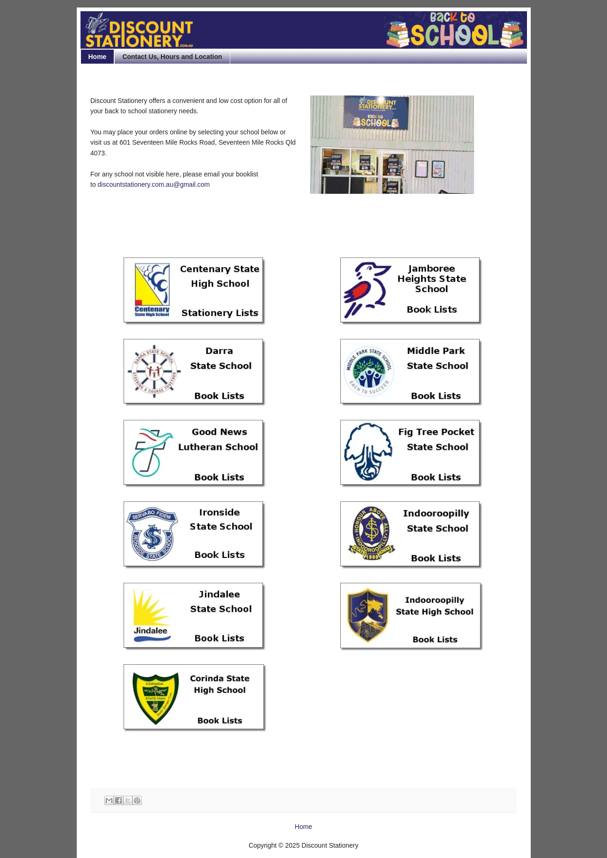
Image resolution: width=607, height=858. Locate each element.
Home (97, 56)
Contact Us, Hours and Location (172, 56)
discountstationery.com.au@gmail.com (154, 184)
